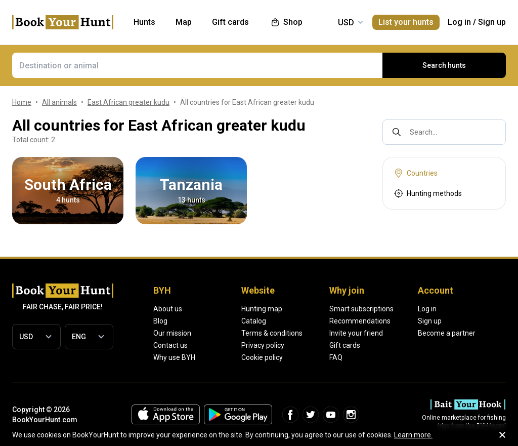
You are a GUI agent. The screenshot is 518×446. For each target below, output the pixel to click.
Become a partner (447, 333)
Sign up (492, 22)
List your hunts (406, 22)
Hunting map (261, 309)
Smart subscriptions (361, 309)
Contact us (170, 345)
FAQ (335, 357)
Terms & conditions (272, 333)
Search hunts (444, 65)
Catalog (253, 321)
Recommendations (360, 321)
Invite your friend (356, 333)
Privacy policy (262, 345)
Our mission (172, 333)
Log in (459, 22)
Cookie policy (262, 357)
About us (167, 309)
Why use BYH (174, 357)
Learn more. (413, 435)
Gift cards (344, 345)
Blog (160, 321)
